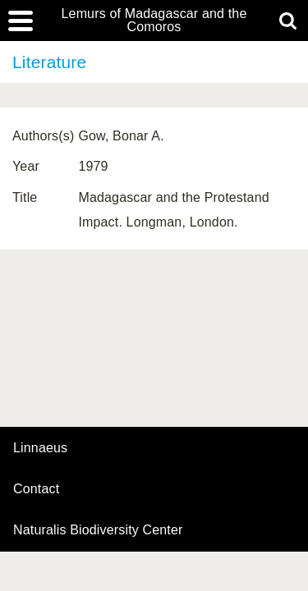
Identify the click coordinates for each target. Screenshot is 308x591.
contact (36, 489)
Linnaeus (40, 448)
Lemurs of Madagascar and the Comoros (154, 20)
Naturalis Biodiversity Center (98, 530)
